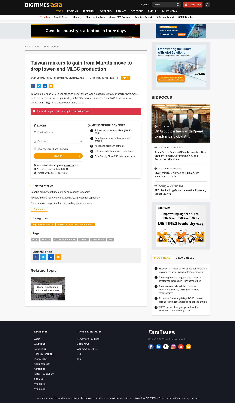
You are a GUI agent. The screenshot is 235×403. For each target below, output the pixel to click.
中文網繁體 (39, 383)
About (37, 338)
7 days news (83, 343)
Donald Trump (61, 17)
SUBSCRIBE (193, 4)
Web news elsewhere (87, 348)
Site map (38, 378)
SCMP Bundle (185, 17)
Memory (77, 17)
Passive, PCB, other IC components (76, 224)
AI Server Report (165, 17)
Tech (37, 46)
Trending (45, 17)
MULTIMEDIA (169, 11)
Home (27, 46)
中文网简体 (39, 388)
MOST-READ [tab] (162, 257)
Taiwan (83, 239)
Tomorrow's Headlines (88, 338)
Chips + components (42, 224)
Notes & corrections (44, 373)
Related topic (44, 270)
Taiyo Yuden (97, 239)
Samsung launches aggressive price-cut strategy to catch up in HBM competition (180, 279)
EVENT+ (153, 11)
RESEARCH (88, 11)
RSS (79, 358)
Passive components (64, 239)
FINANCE (121, 11)
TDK (111, 239)
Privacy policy (40, 358)
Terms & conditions (44, 353)
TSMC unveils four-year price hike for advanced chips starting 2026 (178, 309)
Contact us (39, 368)
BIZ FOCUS (137, 11)
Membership (40, 348)
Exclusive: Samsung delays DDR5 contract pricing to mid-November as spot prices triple (183, 300)
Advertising (39, 343)
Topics (80, 353)
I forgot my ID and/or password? (52, 172)
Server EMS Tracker (119, 17)
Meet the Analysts (95, 17)
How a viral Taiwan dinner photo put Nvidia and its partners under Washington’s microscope (183, 270)
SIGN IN (67, 155)
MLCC (35, 239)
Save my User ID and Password (53, 148)
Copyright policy (42, 363)
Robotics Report (143, 17)
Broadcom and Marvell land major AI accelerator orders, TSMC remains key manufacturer (179, 289)
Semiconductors (51, 46)
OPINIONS (106, 11)
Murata (46, 239)
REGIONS (72, 11)
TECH (59, 11)
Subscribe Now (81, 111)
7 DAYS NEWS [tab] (185, 257)
